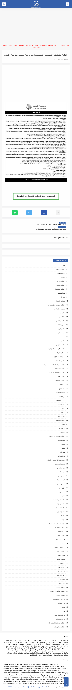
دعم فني (62, 448)
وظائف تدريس (60, 340)
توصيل (63, 440)
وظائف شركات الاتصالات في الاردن (54, 360)
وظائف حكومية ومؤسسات (56, 301)
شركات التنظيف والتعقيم (57, 519)
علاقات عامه (61, 452)
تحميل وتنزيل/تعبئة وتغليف (56, 456)
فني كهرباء (62, 424)
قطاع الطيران (61, 571)
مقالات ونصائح (60, 503)
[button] (44, 212)
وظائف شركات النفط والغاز (56, 619)
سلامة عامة (61, 412)
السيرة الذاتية (61, 269)
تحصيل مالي (61, 511)
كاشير (63, 420)
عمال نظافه (61, 400)
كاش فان (62, 575)
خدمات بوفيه (61, 499)
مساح (63, 539)
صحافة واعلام (60, 591)
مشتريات (62, 380)
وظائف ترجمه (61, 547)
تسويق (63, 293)
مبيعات (63, 273)
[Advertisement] (36, 26)
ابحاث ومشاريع (60, 396)
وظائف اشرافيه (60, 364)
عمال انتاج (62, 384)
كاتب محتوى (61, 436)
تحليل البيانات (61, 551)
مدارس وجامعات (60, 356)
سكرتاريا (62, 308)
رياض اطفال (61, 567)
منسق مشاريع (60, 479)
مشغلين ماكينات (59, 543)
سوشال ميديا (61, 372)
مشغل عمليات (60, 583)
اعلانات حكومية (60, 297)
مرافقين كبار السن (59, 611)
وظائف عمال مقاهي (59, 622)
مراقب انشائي (61, 559)
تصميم (63, 332)
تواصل (63, 603)
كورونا (63, 607)
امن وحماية (62, 483)
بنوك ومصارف (60, 388)
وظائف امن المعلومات (58, 495)
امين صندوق (61, 463)
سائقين (62, 336)
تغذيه (63, 491)
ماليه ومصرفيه (60, 471)
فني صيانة (62, 392)
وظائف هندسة (60, 265)
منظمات (62, 428)
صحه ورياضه (61, 555)
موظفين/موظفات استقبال (56, 368)
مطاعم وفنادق (60, 316)
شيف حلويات (61, 531)
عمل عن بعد (61, 487)
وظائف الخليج (60, 281)
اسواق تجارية (61, 348)
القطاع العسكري (60, 460)
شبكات (63, 515)
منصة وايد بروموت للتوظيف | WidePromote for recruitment (28, 682)
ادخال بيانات (61, 320)
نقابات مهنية (61, 475)
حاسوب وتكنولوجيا (59, 304)
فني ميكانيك (61, 408)
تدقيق (63, 444)
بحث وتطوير (61, 507)
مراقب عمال (61, 527)
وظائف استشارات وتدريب (57, 432)
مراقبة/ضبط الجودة (59, 352)
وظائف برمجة (61, 312)
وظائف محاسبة (60, 285)
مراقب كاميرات (60, 615)
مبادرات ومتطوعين (59, 595)
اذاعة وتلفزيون (60, 416)
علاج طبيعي (61, 579)
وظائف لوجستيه (60, 376)
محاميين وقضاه (60, 523)
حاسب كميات (61, 563)
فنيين (63, 404)
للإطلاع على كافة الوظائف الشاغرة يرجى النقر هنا (36, 196)
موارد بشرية (61, 324)
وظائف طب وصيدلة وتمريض (56, 344)
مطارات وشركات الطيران (57, 587)
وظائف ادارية (61, 277)
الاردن (63, 261)
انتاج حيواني (61, 599)
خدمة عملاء (61, 289)
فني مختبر (62, 467)
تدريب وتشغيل (60, 535)
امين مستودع (61, 328)
